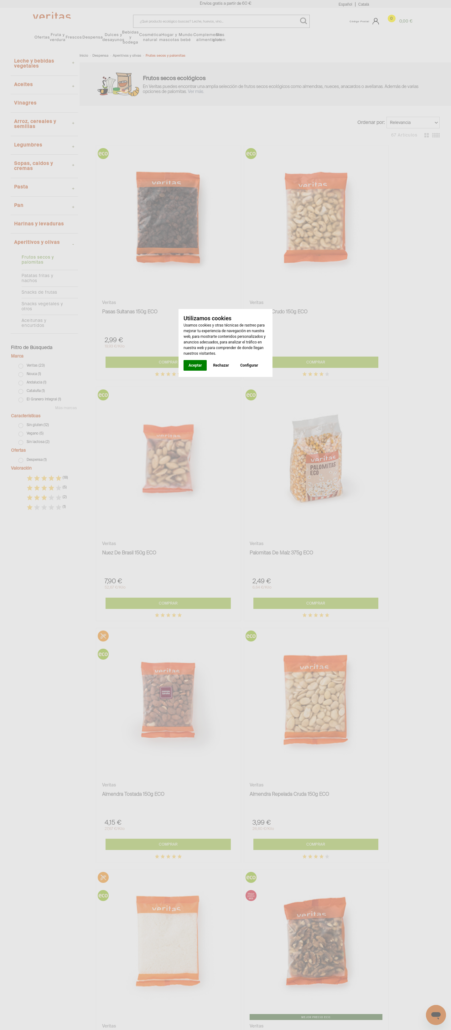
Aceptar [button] (195, 365)
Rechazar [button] (221, 365)
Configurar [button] (249, 365)
